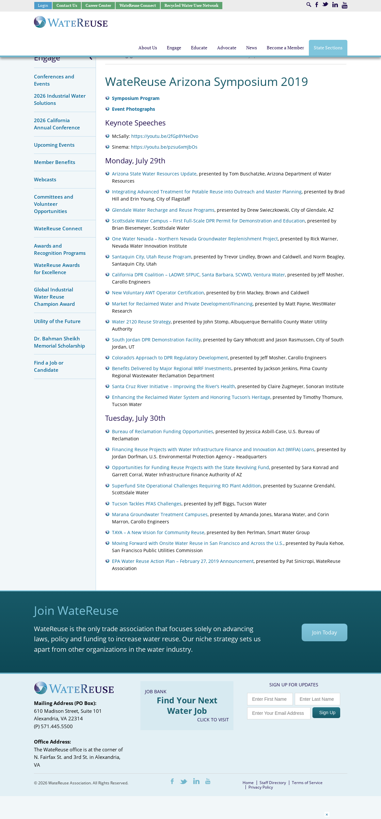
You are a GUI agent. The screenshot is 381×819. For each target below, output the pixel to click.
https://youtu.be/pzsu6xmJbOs (164, 147)
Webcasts (45, 179)
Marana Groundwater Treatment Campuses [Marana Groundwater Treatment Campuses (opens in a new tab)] (160, 514)
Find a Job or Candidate (48, 366)
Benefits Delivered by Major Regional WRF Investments (171, 368)
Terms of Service (307, 782)
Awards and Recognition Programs (60, 249)
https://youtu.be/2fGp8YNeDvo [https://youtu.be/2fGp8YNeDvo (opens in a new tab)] (164, 136)
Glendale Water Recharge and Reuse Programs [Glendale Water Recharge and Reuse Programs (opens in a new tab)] (163, 210)
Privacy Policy (260, 787)
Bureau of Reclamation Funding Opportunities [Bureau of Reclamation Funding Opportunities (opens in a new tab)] (162, 431)
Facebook (316, 4)
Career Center (98, 5)
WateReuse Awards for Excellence (57, 268)
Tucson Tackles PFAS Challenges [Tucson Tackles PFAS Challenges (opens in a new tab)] (147, 503)
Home (248, 782)
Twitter (325, 4)
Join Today (324, 632)
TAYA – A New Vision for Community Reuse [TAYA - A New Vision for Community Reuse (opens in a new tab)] (158, 532)
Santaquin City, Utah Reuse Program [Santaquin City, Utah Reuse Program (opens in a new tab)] (151, 257)
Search (308, 4)
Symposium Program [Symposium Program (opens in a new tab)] (136, 98)
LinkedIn (335, 4)
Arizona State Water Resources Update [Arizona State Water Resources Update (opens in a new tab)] (154, 174)
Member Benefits (54, 162)
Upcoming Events (54, 144)
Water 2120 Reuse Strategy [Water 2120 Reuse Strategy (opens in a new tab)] (141, 322)
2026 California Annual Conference (57, 124)
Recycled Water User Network (191, 5)
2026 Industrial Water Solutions (60, 99)
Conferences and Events (54, 80)
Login (43, 5)
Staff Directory (273, 782)
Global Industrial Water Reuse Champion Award (54, 296)
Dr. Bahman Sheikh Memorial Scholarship (59, 342)
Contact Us (66, 5)
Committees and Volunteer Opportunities (53, 203)
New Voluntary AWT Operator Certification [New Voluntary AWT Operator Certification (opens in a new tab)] (158, 292)
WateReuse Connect (137, 5)
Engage (47, 57)
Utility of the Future (57, 321)
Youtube (344, 5)
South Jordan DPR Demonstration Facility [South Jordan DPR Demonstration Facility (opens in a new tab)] (156, 339)
